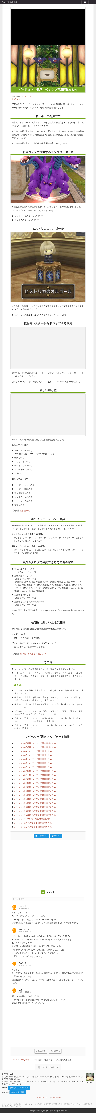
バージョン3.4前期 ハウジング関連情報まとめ (35, 787)
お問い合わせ (56, 1097)
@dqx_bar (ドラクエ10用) (19, 1088)
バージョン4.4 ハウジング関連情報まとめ (33, 751)
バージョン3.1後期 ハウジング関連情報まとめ (35, 807)
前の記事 (41, 1051)
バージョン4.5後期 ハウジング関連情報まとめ (35, 743)
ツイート (56, 836)
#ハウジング (17, 99)
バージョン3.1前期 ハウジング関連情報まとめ (35, 811)
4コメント (27, 96)
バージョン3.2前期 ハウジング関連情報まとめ (35, 803)
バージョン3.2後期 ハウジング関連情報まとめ (35, 799)
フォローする (41, 836)
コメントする (19, 899)
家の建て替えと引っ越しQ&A (33, 654)
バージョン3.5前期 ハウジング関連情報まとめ (35, 779)
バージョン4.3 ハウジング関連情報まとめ (33, 755)
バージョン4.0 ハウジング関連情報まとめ (33, 767)
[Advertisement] (48, 26)
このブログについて (42, 1097)
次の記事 (54, 1051)
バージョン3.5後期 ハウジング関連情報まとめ (35, 771)
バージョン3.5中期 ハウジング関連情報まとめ (35, 775)
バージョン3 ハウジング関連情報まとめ (32, 819)
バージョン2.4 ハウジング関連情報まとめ (33, 823)
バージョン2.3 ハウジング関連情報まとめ (33, 827)
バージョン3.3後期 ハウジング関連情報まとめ (35, 791)
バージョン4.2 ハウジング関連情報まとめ (33, 759)
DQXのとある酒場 (9, 2)
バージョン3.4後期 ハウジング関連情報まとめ (35, 783)
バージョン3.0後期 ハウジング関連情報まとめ (35, 815)
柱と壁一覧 (25, 511)
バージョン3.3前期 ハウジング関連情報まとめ (35, 795)
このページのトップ (49, 1067)
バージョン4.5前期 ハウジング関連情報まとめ (35, 747)
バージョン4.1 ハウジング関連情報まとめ (33, 763)
